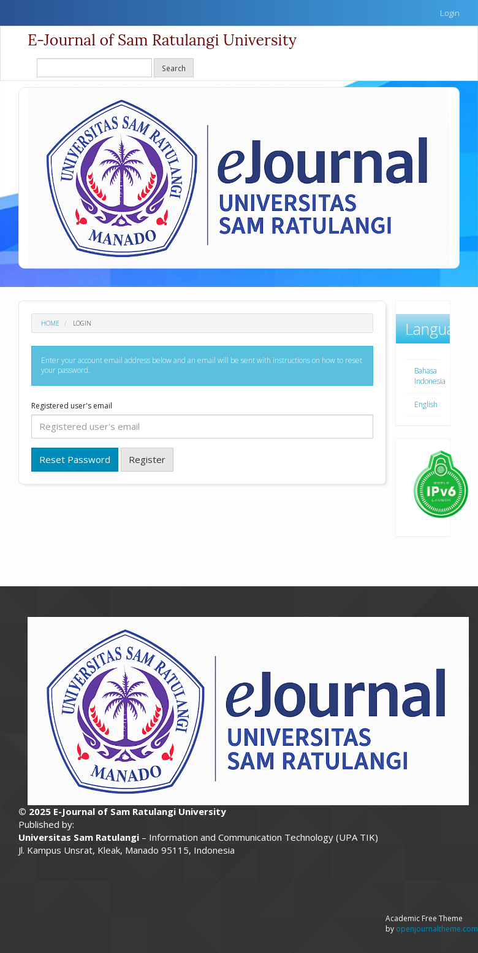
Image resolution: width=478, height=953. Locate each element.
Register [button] (147, 459)
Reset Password (74, 459)
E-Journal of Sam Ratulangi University (162, 40)
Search (174, 68)
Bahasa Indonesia (430, 376)
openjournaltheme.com (437, 929)
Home (50, 323)
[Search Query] (94, 67)
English (426, 404)
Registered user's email (71, 406)
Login (450, 12)
